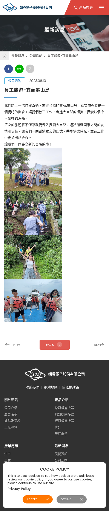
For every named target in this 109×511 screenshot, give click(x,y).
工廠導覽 (10, 427)
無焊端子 (61, 433)
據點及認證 (12, 420)
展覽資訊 (61, 454)
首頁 (4, 55)
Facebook (8, 69)
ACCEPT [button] (32, 499)
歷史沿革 (10, 414)
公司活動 (35, 55)
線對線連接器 (64, 414)
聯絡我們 (33, 387)
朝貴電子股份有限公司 (27, 7)
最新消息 (17, 55)
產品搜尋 (86, 7)
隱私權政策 (70, 387)
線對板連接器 (64, 408)
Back (54, 344)
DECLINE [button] (66, 499)
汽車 (7, 454)
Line (19, 69)
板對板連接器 (64, 420)
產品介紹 (61, 399)
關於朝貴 (11, 399)
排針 (58, 427)
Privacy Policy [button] (19, 488)
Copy (30, 69)
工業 (7, 460)
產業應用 (11, 445)
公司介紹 (10, 408)
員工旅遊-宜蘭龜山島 (63, 55)
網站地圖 (51, 387)
